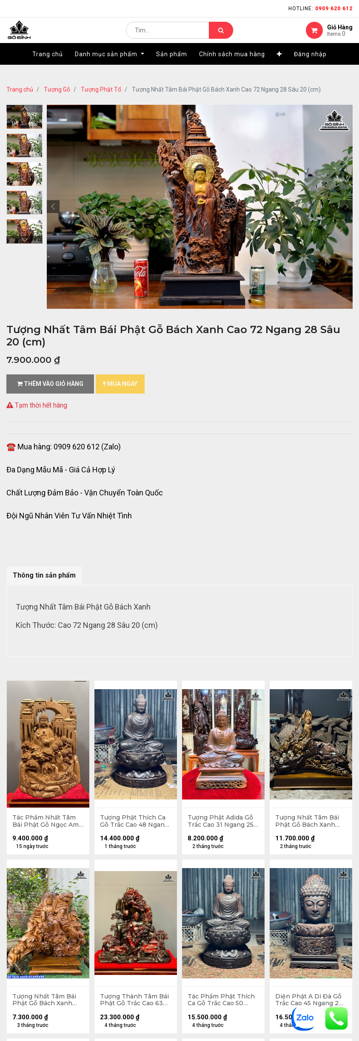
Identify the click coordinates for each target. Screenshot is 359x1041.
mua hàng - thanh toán (40, 781)
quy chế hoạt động (33, 878)
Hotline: (320, 9)
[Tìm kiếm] (221, 36)
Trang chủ (19, 89)
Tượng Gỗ (57, 89)
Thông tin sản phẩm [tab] (44, 575)
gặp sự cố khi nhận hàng (41, 808)
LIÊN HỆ (195, 791)
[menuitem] (47, 67)
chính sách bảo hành (36, 851)
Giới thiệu (200, 750)
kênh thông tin (207, 777)
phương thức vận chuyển (42, 794)
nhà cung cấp (205, 763)
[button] (279, 67)
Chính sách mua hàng (37, 865)
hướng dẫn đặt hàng (36, 767)
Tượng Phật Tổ (101, 89)
